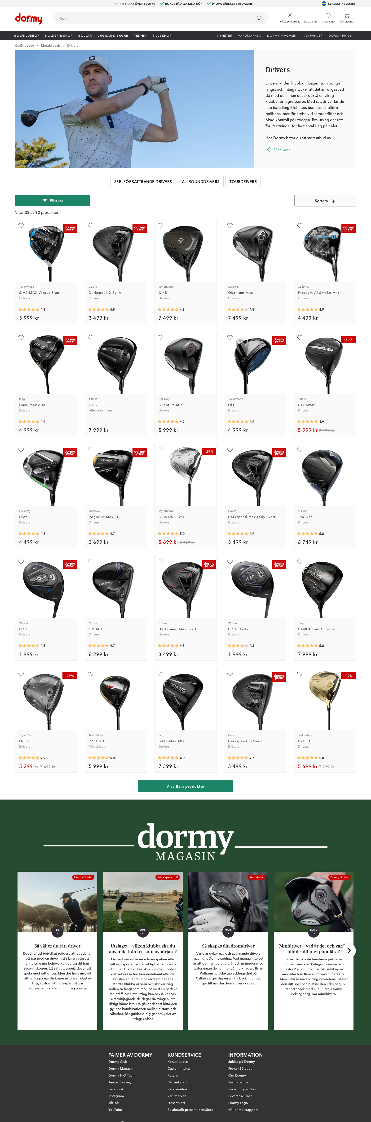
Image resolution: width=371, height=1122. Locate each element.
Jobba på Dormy (241, 1061)
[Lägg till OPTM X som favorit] (90, 562)
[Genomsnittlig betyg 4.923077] (307, 422)
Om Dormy (237, 1075)
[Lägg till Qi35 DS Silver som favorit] (160, 450)
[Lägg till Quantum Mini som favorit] (160, 337)
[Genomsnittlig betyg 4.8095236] (168, 646)
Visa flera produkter (185, 786)
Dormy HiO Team (122, 1075)
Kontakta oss (178, 1061)
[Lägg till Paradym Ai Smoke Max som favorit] (299, 225)
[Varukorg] (346, 18)
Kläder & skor (59, 35)
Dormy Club (117, 1061)
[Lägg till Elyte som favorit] (21, 450)
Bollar (85, 35)
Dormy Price (340, 35)
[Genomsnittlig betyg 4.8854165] (29, 422)
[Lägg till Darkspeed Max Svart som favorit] (160, 562)
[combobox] (161, 18)
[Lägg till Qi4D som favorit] (160, 225)
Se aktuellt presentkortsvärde (190, 1109)
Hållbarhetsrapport (243, 1109)
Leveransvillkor (240, 1095)
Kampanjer (312, 35)
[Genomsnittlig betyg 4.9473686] (237, 534)
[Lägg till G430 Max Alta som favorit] (21, 337)
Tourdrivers (243, 181)
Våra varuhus (177, 1088)
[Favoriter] (328, 18)
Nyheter (224, 35)
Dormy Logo (238, 1102)
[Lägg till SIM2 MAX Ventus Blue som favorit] (21, 225)
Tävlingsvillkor (239, 1082)
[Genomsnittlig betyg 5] (168, 534)
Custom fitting (179, 1068)
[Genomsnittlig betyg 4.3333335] (237, 646)
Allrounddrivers (201, 181)
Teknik (140, 35)
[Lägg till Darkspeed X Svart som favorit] (90, 225)
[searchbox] (150, 18)
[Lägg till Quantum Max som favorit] (230, 225)
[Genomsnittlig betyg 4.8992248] (237, 422)
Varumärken (249, 35)
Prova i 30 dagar (241, 1068)
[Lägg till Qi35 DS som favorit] (299, 674)
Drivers (72, 45)
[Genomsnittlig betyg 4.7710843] (98, 309)
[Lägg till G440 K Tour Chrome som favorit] (299, 562)
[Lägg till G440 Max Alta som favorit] (160, 674)
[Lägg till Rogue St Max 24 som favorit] (90, 450)
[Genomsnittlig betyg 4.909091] (29, 758)
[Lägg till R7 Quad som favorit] (90, 674)
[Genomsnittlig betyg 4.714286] (168, 422)
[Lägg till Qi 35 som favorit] (21, 674)
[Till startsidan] (28, 19)
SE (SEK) (339, 3)
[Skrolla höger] (349, 950)
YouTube (115, 1109)
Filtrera (53, 200)
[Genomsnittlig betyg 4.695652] (237, 758)
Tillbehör (162, 35)
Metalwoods (50, 45)
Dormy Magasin (282, 35)
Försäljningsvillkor (242, 1088)
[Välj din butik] (290, 16)
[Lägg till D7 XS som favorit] (21, 562)
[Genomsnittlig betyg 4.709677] (98, 534)
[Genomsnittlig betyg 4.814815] (29, 534)
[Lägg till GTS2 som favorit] (90, 337)
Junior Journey (119, 1082)
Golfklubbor (27, 35)
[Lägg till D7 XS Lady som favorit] (230, 562)
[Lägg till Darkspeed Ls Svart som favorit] (230, 674)
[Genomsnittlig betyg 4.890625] (307, 309)
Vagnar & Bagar (112, 35)
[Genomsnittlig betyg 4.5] (237, 309)
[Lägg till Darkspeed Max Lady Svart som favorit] (230, 450)
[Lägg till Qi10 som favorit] (230, 337)
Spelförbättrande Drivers (143, 181)
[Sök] (259, 18)
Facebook (116, 1088)
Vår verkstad (177, 1082)
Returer (173, 1075)
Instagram (116, 1095)
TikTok (113, 1102)
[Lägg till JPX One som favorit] (299, 450)
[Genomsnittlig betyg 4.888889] (168, 309)
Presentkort (176, 1102)
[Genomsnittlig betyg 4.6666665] (98, 646)
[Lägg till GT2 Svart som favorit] (299, 337)
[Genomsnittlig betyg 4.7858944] (29, 309)
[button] (311, 16)
